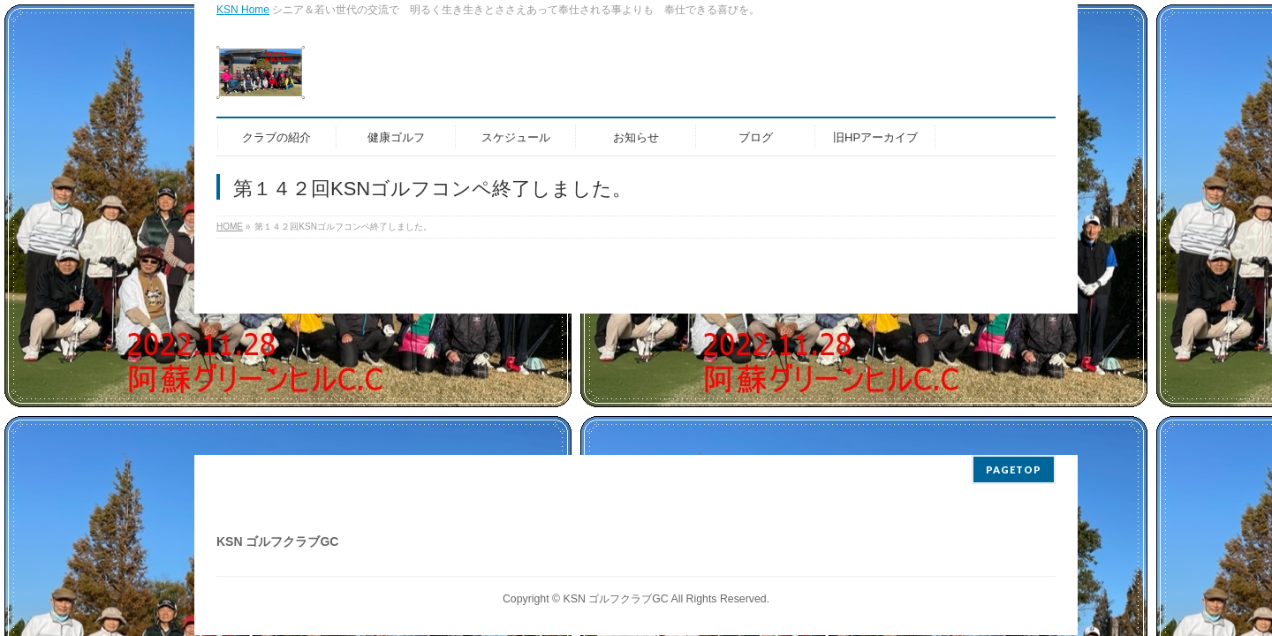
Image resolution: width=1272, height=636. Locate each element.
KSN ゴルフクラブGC (616, 599)
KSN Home (242, 10)
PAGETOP (1013, 469)
